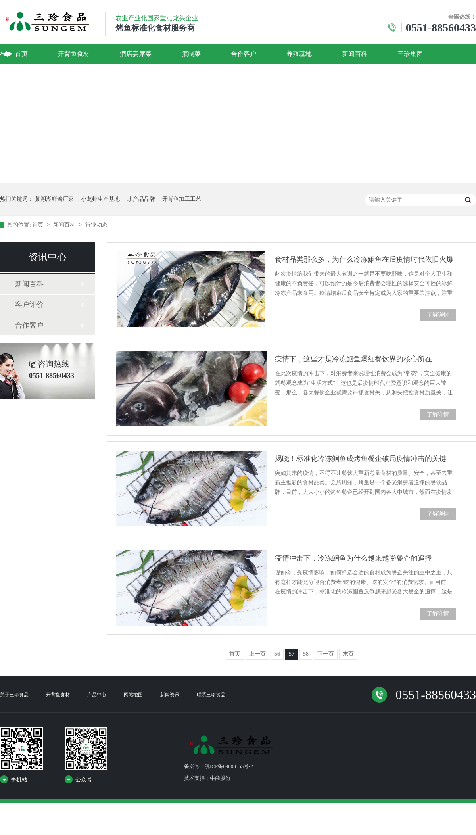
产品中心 (96, 694)
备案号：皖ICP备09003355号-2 (218, 766)
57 (291, 654)
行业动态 (96, 225)
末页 (348, 654)
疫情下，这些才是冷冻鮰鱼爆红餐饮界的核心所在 (353, 359)
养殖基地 (299, 53)
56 (277, 654)
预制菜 (191, 53)
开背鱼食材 (74, 53)
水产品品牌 (141, 199)
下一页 (325, 654)
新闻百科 (354, 53)
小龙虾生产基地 (100, 199)
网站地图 (133, 694)
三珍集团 (410, 53)
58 (306, 654)
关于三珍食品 (14, 694)
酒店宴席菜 (136, 53)
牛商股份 (220, 778)
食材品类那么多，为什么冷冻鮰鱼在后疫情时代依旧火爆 (364, 259)
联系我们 (27, 73)
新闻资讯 (169, 694)
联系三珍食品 (211, 694)
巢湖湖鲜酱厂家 (54, 199)
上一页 (257, 654)
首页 (21, 53)
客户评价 (29, 305)
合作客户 (243, 53)
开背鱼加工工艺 (181, 199)
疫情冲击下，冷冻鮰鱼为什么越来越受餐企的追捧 (353, 558)
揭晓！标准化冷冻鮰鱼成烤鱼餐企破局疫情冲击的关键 (360, 459)
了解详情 (438, 315)
